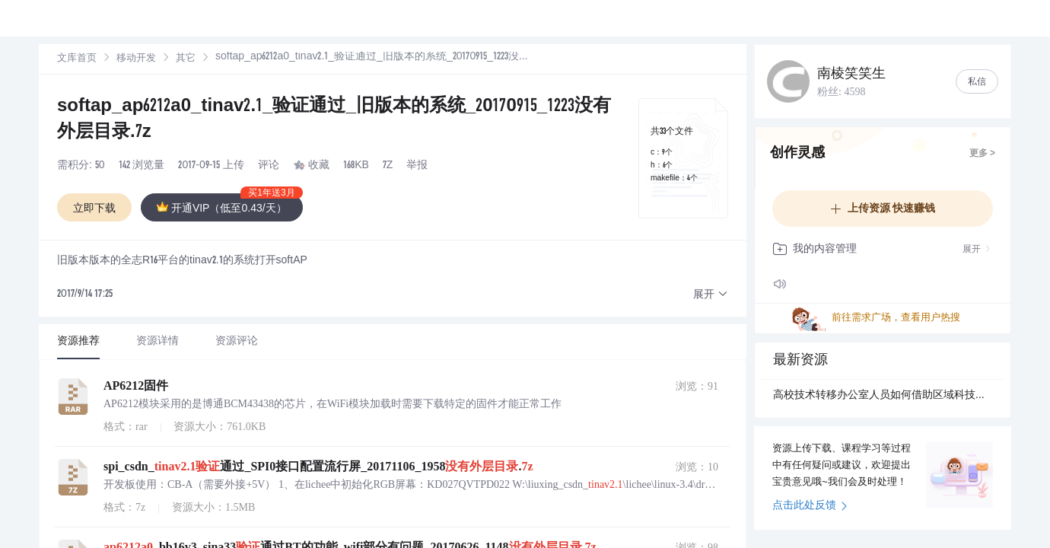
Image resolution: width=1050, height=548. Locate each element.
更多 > (982, 153)
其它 (173, 57)
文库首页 (77, 57)
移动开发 (130, 57)
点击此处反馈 (810, 506)
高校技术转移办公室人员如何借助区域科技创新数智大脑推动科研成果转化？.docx (882, 395)
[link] (77, 57)
